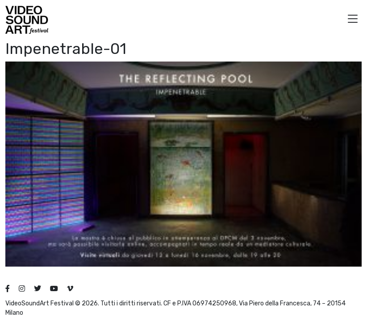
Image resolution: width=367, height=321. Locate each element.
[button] (352, 19)
